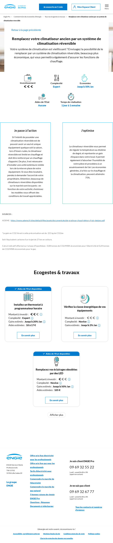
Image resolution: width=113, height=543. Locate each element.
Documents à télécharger (42, 506)
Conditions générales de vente (74, 534)
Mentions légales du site (51, 534)
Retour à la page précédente (26, 29)
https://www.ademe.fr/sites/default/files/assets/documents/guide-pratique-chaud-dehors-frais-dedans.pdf (58, 220)
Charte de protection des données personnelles (56, 538)
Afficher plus (56, 414)
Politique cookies (94, 534)
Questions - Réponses (40, 502)
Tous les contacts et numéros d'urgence (86, 509)
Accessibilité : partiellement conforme (26, 534)
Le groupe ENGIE (14, 483)
